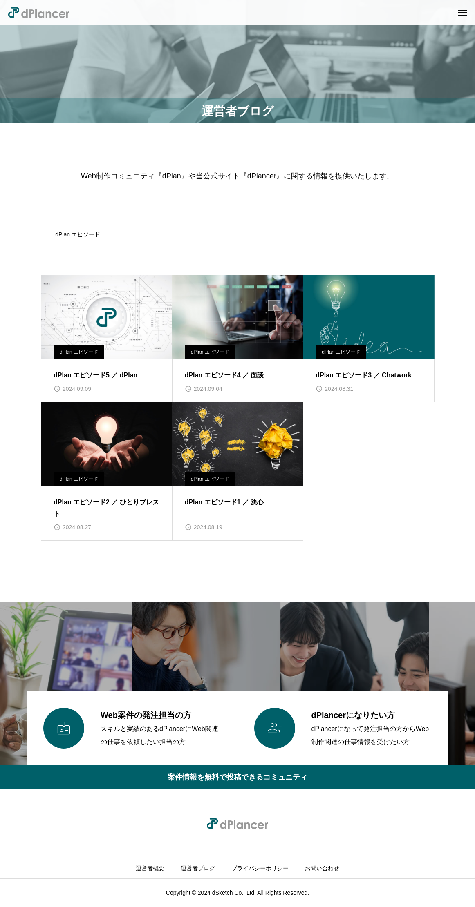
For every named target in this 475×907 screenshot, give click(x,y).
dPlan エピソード (77, 234)
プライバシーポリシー (260, 868)
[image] (107, 317)
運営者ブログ (198, 868)
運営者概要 (150, 868)
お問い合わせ (322, 868)
